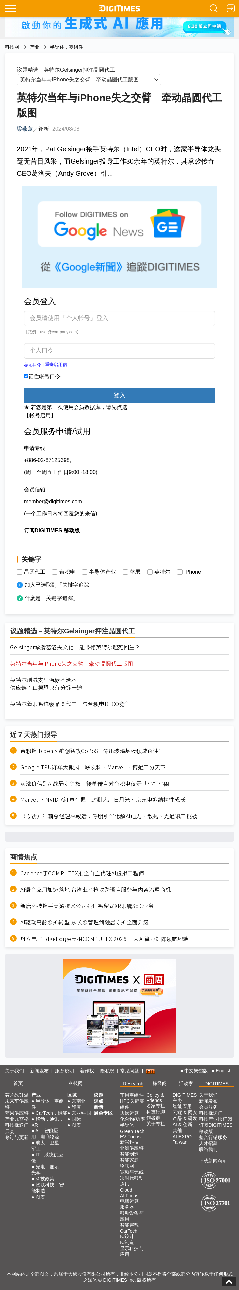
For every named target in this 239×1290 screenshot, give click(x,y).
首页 (18, 1083)
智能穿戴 (129, 1225)
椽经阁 (160, 1083)
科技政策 (45, 1178)
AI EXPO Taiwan (182, 1139)
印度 (76, 1107)
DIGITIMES (216, 1083)
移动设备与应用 (132, 1216)
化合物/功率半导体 (132, 1122)
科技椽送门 (17, 1125)
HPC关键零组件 (132, 1104)
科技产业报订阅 (215, 1119)
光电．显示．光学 (47, 1169)
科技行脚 (155, 1111)
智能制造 (129, 1154)
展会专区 (103, 1113)
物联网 (127, 1166)
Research (133, 1083)
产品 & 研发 (185, 1118)
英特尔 (162, 572)
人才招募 (208, 1143)
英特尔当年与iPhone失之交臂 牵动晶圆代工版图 (71, 663)
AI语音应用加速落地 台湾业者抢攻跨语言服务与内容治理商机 (95, 889)
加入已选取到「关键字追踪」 (59, 585)
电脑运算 (129, 1201)
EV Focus (130, 1136)
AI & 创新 (182, 1124)
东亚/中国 (82, 1113)
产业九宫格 (17, 1119)
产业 (34, 47)
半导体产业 (102, 572)
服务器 (127, 1207)
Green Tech (132, 1131)
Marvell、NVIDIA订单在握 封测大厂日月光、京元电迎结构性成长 (103, 799)
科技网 (12, 47)
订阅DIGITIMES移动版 (216, 1128)
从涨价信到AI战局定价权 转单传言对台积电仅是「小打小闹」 (97, 783)
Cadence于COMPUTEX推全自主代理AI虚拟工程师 (82, 873)
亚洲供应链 (132, 1148)
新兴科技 (129, 1142)
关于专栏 (155, 1123)
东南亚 (79, 1101)
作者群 (153, 1117)
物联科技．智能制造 (47, 1188)
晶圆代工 (34, 572)
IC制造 (127, 1242)
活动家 (186, 1083)
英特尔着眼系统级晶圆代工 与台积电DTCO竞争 (70, 704)
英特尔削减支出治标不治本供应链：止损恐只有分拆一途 (46, 683)
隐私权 (107, 1070)
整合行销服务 (213, 1137)
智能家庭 (129, 1160)
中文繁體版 (196, 1070)
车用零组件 (132, 1095)
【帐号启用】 (40, 415)
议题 (98, 1095)
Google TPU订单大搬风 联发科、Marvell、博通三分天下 (93, 767)
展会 (9, 1131)
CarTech (128, 1231)
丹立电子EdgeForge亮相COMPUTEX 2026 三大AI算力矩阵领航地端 (104, 939)
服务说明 (64, 1070)
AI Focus (129, 1195)
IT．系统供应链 (47, 1157)
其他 (177, 1130)
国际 (76, 1119)
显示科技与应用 (132, 1251)
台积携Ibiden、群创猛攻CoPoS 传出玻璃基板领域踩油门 (92, 751)
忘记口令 (32, 364)
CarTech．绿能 (51, 1113)
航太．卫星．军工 (47, 1145)
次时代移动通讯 (132, 1181)
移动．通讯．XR (47, 1122)
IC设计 (127, 1236)
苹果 (135, 572)
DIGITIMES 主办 (185, 1097)
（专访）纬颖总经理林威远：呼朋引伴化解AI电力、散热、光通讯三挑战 (108, 816)
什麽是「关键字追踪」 (51, 598)
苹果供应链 (17, 1113)
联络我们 (208, 1149)
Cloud (126, 1190)
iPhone (192, 572)
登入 (120, 395)
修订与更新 (17, 1137)
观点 (98, 1101)
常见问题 (129, 1070)
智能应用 (182, 1106)
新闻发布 (39, 1070)
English (223, 1070)
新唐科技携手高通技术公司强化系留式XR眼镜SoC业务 (87, 906)
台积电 (67, 572)
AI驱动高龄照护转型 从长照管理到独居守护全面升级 (84, 922)
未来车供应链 (17, 1104)
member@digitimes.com (53, 501)
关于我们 (14, 1070)
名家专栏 (155, 1105)
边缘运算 (129, 1113)
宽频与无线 (132, 1172)
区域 (72, 1095)
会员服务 (208, 1107)
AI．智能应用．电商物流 (45, 1133)
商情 (98, 1107)
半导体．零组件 (66, 47)
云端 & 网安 (185, 1112)
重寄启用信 (56, 364)
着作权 (87, 1070)
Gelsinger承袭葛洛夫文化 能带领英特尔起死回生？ (75, 647)
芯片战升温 (17, 1095)
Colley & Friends (155, 1097)
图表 (40, 1197)
